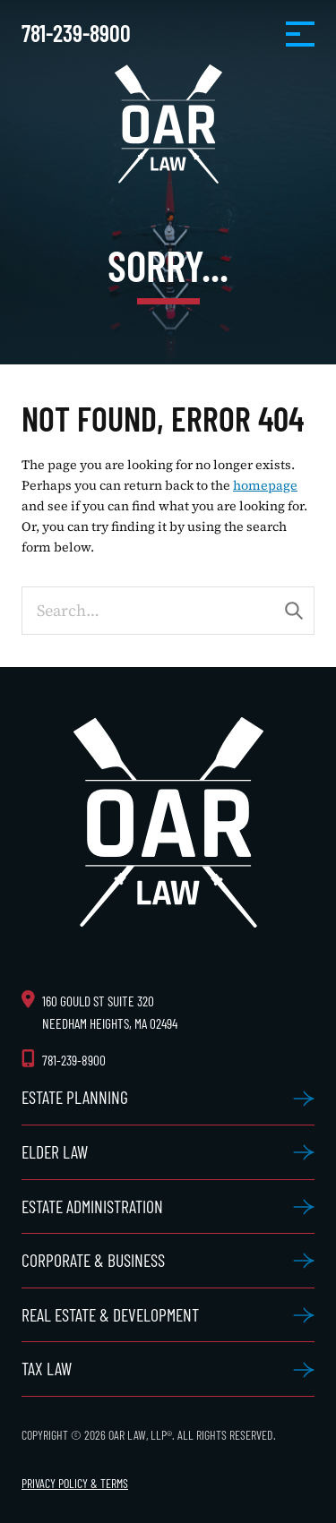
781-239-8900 (76, 33)
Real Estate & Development (110, 1314)
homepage (265, 485)
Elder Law (55, 1151)
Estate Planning (75, 1097)
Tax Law (47, 1368)
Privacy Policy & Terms (75, 1483)
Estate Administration (92, 1206)
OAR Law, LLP (168, 124)
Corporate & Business (93, 1260)
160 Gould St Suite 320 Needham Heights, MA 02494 (109, 1012)
